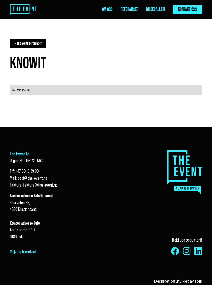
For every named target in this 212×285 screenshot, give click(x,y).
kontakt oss (187, 9)
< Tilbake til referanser (28, 43)
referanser (129, 9)
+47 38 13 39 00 (27, 171)
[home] (23, 9)
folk (198, 281)
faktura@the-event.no (40, 185)
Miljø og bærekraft (24, 251)
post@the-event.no (32, 178)
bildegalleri (155, 9)
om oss (107, 9)
